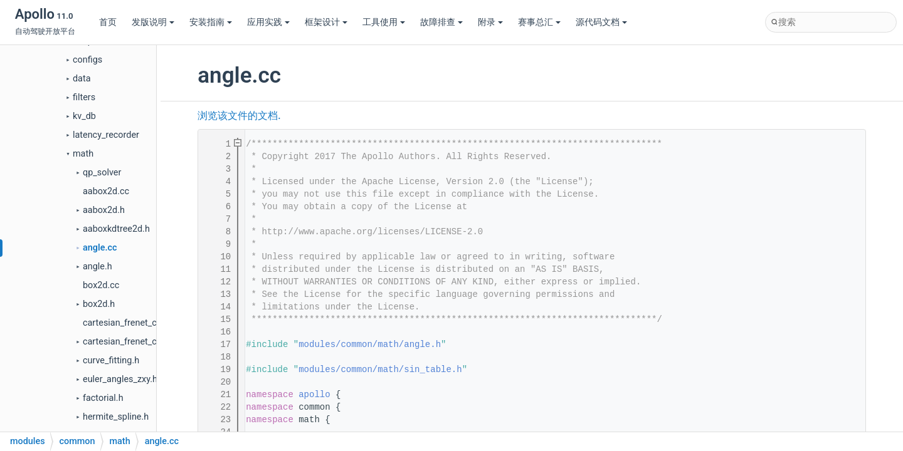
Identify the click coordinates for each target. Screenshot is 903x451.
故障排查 (441, 22)
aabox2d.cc (106, 191)
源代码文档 (601, 22)
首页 (108, 22)
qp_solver (102, 172)
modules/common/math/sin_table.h (380, 370)
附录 (490, 22)
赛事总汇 (539, 22)
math (83, 153)
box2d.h (99, 304)
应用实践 (268, 22)
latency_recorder (106, 135)
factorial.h (103, 398)
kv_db (84, 116)
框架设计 (326, 22)
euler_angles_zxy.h (120, 379)
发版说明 (153, 22)
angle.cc (100, 247)
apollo (314, 395)
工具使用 (383, 22)
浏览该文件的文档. (239, 116)
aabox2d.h (104, 210)
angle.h (97, 266)
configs (87, 59)
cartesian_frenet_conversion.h (143, 341)
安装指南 (210, 22)
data (81, 78)
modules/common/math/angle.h (369, 345)
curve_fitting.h (111, 360)
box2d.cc (101, 285)
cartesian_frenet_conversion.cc (145, 323)
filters (84, 97)
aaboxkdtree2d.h (116, 229)
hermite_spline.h (116, 417)
